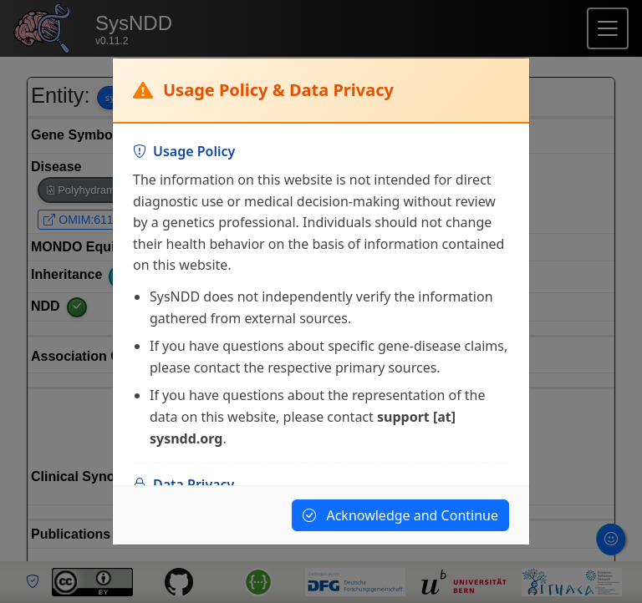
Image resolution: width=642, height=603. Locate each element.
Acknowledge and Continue (400, 515)
